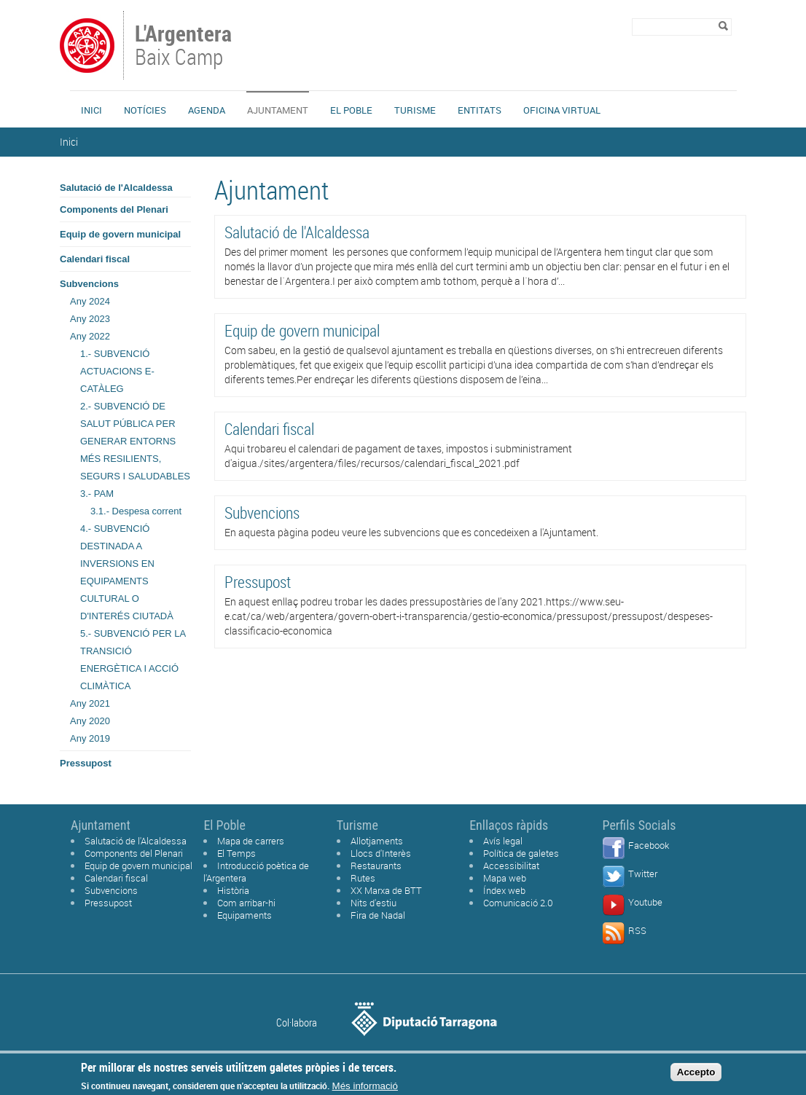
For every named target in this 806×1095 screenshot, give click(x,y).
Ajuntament (277, 110)
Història (233, 890)
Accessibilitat (511, 865)
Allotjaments (377, 840)
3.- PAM (97, 493)
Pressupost (85, 763)
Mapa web (504, 877)
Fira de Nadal (378, 915)
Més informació (365, 1086)
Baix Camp (185, 46)
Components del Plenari (114, 209)
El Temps (236, 853)
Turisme (415, 110)
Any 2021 (90, 703)
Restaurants (376, 865)
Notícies (145, 110)
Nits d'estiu (373, 902)
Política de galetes (521, 853)
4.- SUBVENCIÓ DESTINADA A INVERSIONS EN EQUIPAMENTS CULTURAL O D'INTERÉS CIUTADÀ (126, 572)
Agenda (206, 110)
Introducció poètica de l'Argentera (256, 871)
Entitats (479, 110)
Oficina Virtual (561, 110)
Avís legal (503, 840)
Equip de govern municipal (120, 234)
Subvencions (89, 283)
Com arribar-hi (246, 902)
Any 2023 (90, 318)
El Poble (351, 110)
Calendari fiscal (95, 259)
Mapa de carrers (250, 840)
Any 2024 (90, 301)
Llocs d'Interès (381, 853)
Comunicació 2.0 (518, 902)
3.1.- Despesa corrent (135, 511)
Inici (91, 110)
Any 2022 (90, 336)
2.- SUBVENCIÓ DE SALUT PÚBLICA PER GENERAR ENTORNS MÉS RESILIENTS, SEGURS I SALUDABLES (135, 441)
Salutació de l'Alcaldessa (116, 187)
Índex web (504, 890)
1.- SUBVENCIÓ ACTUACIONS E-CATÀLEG (117, 371)
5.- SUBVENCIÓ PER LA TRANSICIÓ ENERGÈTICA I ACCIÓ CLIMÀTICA (133, 659)
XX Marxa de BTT (386, 890)
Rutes (363, 877)
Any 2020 (90, 720)
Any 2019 (90, 738)
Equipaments (244, 915)
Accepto (696, 1072)
